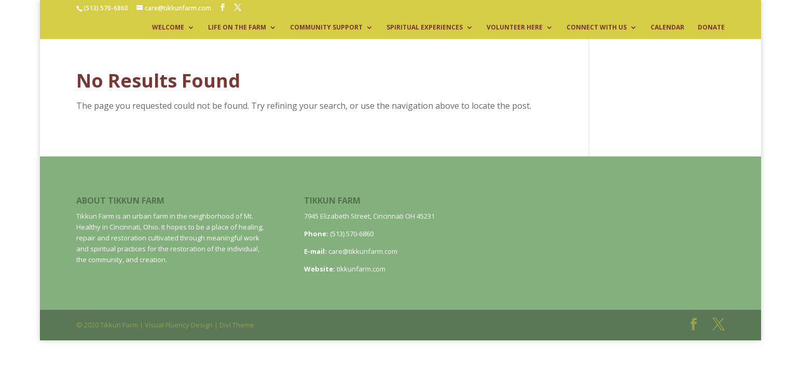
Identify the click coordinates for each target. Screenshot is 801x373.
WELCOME (168, 28)
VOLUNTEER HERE (515, 28)
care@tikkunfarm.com (362, 251)
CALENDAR (667, 28)
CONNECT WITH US (597, 28)
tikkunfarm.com (361, 269)
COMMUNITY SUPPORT (326, 28)
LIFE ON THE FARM (237, 28)
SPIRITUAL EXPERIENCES (424, 28)
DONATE (711, 28)
